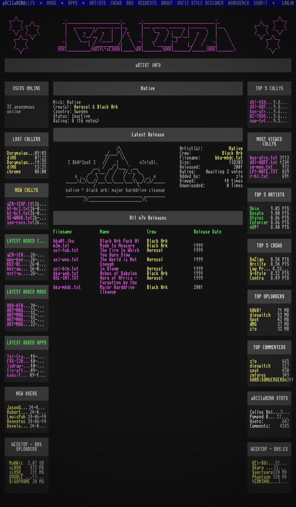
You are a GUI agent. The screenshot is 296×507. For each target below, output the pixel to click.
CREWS (116, 3)
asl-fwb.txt (66, 250)
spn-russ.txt (21, 222)
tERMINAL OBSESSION (265, 481)
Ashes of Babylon (118, 273)
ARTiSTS (98, 3)
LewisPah (16, 417)
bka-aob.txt (66, 273)
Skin (254, 208)
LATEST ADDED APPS (26, 343)
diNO (11, 158)
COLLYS (29, 3)
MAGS (52, 3)
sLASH (15, 467)
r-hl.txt (259, 176)
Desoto (257, 213)
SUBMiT (262, 3)
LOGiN (288, 3)
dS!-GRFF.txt (261, 107)
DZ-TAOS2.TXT (261, 116)
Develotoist (18, 426)
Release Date (207, 232)
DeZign (257, 259)
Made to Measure (117, 245)
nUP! (254, 227)
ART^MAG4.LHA (19, 315)
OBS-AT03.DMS (19, 306)
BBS (130, 3)
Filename (62, 232)
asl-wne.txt (66, 259)
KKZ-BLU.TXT (18, 264)
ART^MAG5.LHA (19, 319)
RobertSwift (18, 412)
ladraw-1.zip (19, 366)
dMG (253, 324)
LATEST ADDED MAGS (26, 292)
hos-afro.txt (261, 111)
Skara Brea (263, 467)
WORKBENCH (238, 3)
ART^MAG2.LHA (19, 324)
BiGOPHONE (19, 481)
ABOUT (167, 3)
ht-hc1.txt (18, 213)
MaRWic (16, 463)
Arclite (258, 264)
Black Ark (107, 107)
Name (104, 232)
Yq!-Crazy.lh (19, 356)
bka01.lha (63, 241)
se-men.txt (261, 167)
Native (236, 148)
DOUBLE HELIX (20, 477)
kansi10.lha (18, 375)
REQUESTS (147, 3)
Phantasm (261, 477)
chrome (14, 171)
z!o (253, 329)
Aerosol (82, 107)
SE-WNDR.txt (19, 218)
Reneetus (16, 421)
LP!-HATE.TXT (264, 171)
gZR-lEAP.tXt (21, 204)
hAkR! (255, 310)
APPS (74, 3)
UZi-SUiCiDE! (263, 463)
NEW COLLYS (26, 190)
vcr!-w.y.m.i (19, 273)
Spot (254, 319)
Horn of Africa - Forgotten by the (118, 280)
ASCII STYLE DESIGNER (200, 3)
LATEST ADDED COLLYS (29, 241)
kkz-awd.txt (18, 269)
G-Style (258, 273)
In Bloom (109, 269)
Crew (151, 232)
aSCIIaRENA (13, 3)
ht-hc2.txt (18, 208)
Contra (257, 278)
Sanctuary (262, 472)
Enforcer (259, 222)
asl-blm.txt (66, 269)
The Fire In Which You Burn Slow (119, 252)
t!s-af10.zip (19, 370)
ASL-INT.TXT (66, 278)
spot (254, 370)
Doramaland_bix (21, 153)
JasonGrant (18, 407)
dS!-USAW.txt (261, 102)
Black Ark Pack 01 (119, 241)
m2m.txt (61, 245)
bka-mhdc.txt (229, 158)
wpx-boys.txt (19, 259)
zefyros (258, 375)
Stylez (257, 218)
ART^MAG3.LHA (19, 310)
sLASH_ (16, 472)
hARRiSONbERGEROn (268, 380)
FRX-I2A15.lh (19, 361)
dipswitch (260, 315)
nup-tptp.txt (261, 121)
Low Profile (261, 269)
